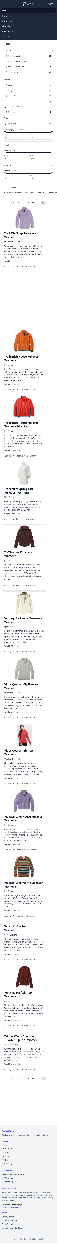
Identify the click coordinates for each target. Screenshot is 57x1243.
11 (33, 203)
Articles (5, 36)
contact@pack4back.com (13, 1228)
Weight (28, 145)
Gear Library (7, 26)
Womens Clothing (22, 193)
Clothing (7, 266)
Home (5, 10)
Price (28, 118)
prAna (7, 560)
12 (38, 203)
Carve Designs (10, 935)
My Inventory (8, 21)
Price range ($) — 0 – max (14, 130)
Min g (6, 155)
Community (7, 31)
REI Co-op (8, 365)
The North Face (11, 1044)
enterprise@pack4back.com (12, 1207)
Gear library (7, 1148)
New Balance (10, 497)
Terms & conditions (10, 1220)
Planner (5, 16)
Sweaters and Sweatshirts (26, 266)
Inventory (6, 1156)
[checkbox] (6, 56)
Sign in (51, 4)
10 (28, 203)
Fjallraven (8, 626)
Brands (28, 79)
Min (5, 135)
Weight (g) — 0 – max (12, 150)
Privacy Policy (8, 1216)
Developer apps (9, 1181)
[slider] (5, 132)
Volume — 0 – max (11, 171)
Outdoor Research (12, 241)
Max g (31, 155)
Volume (28, 165)
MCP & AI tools (8, 1178)
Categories (28, 50)
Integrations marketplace (13, 1174)
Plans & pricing (8, 1224)
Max (30, 135)
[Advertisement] (22, 301)
